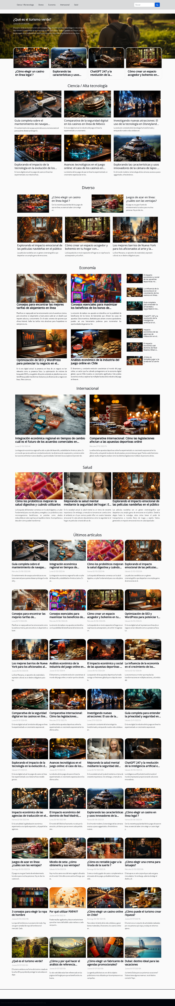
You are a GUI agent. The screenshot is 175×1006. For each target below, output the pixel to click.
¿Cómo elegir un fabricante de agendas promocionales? (105, 962)
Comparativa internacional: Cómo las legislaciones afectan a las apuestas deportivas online (122, 440)
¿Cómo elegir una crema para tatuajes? (142, 863)
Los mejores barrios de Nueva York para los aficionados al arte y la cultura (134, 248)
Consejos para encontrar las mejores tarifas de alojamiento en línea (40, 306)
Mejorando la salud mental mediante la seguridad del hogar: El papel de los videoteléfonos (87, 504)
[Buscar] (144, 5)
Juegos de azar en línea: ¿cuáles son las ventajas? (141, 198)
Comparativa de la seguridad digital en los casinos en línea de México (86, 122)
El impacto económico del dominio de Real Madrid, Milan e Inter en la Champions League (150, 350)
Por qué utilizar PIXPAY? (63, 911)
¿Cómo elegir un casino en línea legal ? (29, 73)
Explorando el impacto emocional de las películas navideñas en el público (39, 246)
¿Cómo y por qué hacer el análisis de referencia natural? (64, 964)
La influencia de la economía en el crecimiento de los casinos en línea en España (151, 293)
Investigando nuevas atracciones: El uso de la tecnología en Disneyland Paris (136, 124)
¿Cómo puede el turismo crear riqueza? (143, 913)
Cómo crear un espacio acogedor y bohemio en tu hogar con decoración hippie (143, 76)
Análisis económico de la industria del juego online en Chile (95, 361)
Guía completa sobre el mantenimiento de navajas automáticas (31, 124)
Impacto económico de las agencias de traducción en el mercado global (151, 334)
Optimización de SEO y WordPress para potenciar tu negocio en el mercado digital (39, 363)
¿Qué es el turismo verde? (32, 19)
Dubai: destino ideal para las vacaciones (142, 962)
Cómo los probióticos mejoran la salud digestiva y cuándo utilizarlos (38, 502)
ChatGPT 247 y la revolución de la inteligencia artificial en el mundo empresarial (106, 76)
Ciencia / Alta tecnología (25, 5)
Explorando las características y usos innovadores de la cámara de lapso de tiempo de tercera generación (137, 168)
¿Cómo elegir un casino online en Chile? (105, 913)
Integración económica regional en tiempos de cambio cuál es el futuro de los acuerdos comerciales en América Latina (50, 441)
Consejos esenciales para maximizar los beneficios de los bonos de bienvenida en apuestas (94, 307)
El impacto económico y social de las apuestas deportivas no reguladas (151, 279)
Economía (51, 5)
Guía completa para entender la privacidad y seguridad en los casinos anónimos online (151, 307)
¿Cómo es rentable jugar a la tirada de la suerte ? (151, 360)
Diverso (41, 5)
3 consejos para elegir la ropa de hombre (29, 913)
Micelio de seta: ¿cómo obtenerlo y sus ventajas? (64, 863)
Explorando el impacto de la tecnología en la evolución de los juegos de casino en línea (35, 168)
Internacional (64, 5)
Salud (76, 5)
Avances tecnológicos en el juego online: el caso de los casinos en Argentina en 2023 (84, 168)
